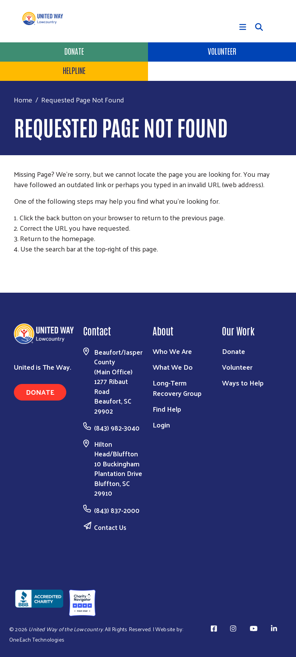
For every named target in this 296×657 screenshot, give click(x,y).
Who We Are (172, 351)
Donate (74, 51)
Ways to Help (243, 383)
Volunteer (222, 51)
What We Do (173, 367)
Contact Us (110, 527)
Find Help (167, 409)
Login (161, 425)
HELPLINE (74, 70)
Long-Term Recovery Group (177, 388)
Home (23, 99)
